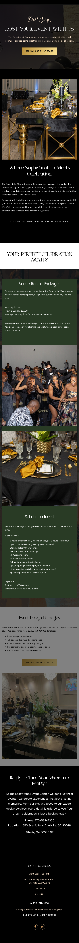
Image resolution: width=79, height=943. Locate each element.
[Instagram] (42, 927)
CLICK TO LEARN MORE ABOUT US (39, 915)
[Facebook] (35, 927)
